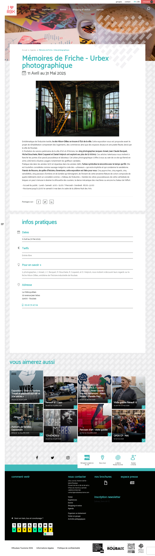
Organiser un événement (77, 513)
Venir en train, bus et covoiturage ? (28, 518)
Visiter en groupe (74, 516)
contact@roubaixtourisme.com (78, 492)
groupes (119, 2)
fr (135, 2)
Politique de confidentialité (68, 548)
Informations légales (45, 548)
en (138, 2)
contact (127, 2)
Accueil (24, 50)
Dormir (63, 9)
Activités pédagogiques (76, 519)
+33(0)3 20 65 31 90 (74, 490)
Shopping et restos (81, 9)
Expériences (48, 9)
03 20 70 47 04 (31, 305)
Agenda (99, 9)
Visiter (33, 9)
